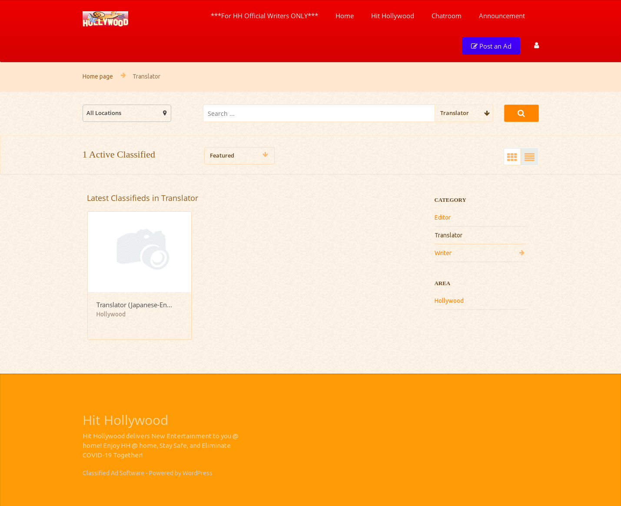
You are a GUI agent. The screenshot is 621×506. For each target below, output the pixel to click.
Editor (443, 217)
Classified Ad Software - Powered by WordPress (148, 473)
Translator (448, 235)
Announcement (502, 15)
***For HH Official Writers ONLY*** (264, 15)
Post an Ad (491, 46)
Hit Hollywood (392, 15)
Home (344, 15)
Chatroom (447, 15)
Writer (443, 253)
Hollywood (449, 300)
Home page (98, 76)
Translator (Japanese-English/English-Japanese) (135, 304)
